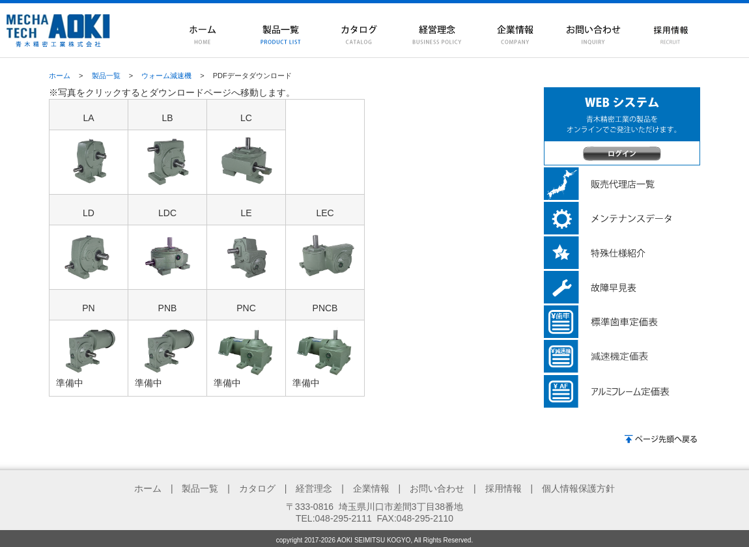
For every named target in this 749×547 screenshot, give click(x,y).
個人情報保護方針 (578, 488)
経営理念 (314, 488)
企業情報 (371, 488)
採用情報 (503, 488)
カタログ (257, 488)
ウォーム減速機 (166, 75)
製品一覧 (106, 75)
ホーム (59, 75)
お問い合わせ (437, 488)
